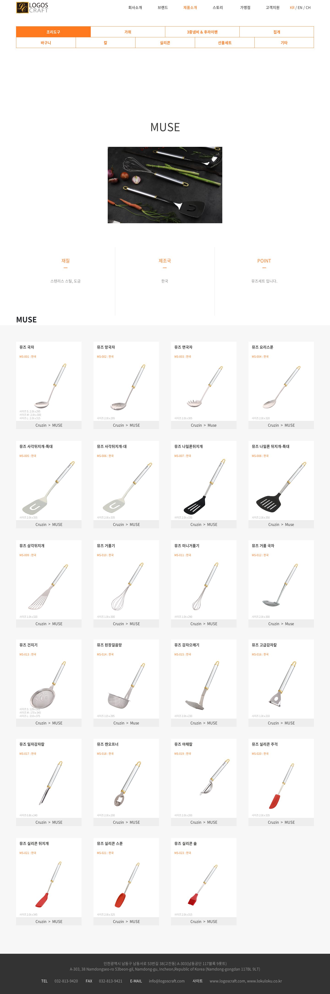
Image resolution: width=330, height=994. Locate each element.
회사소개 (135, 7)
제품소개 (190, 7)
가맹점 (245, 7)
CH (308, 7)
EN (300, 7)
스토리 (218, 7)
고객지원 (273, 7)
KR (292, 7)
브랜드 (163, 7)
